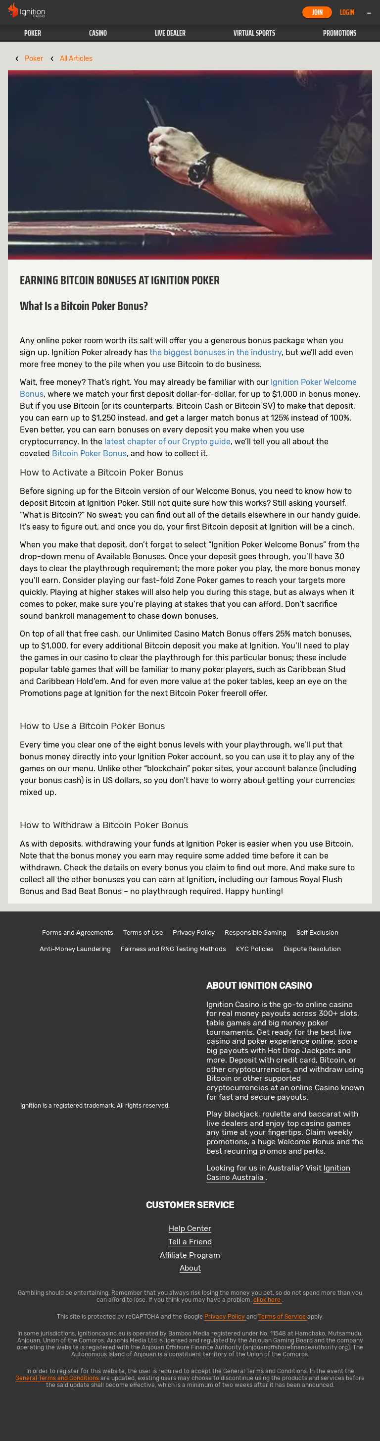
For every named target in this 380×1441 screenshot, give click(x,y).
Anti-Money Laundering (75, 949)
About (190, 1268)
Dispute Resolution (312, 949)
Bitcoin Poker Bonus (89, 453)
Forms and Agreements (77, 932)
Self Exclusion (317, 932)
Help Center (190, 1229)
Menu (369, 12)
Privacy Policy (194, 932)
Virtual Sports (254, 33)
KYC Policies (255, 949)
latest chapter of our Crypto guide (167, 441)
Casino (98, 33)
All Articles (76, 58)
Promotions (339, 33)
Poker (32, 33)
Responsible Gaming (255, 932)
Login (347, 12)
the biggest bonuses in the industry (215, 352)
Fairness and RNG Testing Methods (173, 949)
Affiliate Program (190, 1255)
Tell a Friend (190, 1242)
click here (267, 1299)
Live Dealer (170, 33)
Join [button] (317, 12)
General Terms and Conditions (57, 1378)
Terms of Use (143, 932)
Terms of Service (282, 1316)
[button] (32, 33)
